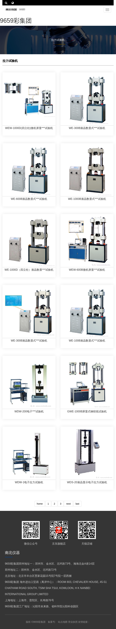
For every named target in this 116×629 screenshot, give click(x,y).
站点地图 (63, 622)
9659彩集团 (16, 20)
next (68, 503)
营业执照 (73, 622)
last (77, 503)
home (40, 503)
